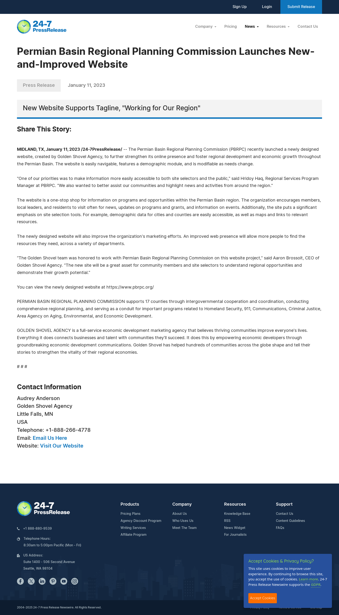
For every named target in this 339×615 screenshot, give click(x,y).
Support (284, 504)
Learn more (308, 579)
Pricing (230, 26)
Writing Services (133, 528)
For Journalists (235, 534)
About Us (179, 514)
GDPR (315, 584)
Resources (235, 504)
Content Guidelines (290, 521)
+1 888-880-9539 (37, 528)
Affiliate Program (133, 534)
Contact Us (308, 26)
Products (130, 504)
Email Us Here (50, 438)
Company (182, 504)
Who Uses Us (183, 521)
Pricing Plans (131, 514)
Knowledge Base (237, 514)
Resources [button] (277, 26)
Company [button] (204, 26)
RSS (227, 521)
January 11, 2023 (86, 85)
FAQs (280, 528)
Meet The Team (184, 528)
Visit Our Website (61, 445)
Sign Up (240, 7)
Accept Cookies (262, 598)
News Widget (234, 528)
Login (267, 7)
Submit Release (301, 7)
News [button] (250, 26)
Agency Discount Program (141, 521)
